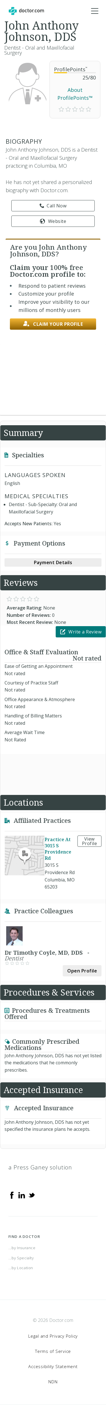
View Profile (89, 841)
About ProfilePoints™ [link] (75, 94)
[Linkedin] (21, 1194)
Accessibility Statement (52, 1366)
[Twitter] (31, 1194)
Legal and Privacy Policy (53, 1336)
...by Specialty (21, 1257)
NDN (52, 1381)
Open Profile (82, 971)
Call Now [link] (53, 205)
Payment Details (53, 562)
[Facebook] (11, 1194)
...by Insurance (22, 1247)
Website (53, 221)
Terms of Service (53, 1351)
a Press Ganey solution (40, 1167)
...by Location (20, 1267)
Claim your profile (53, 324)
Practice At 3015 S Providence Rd (58, 848)
